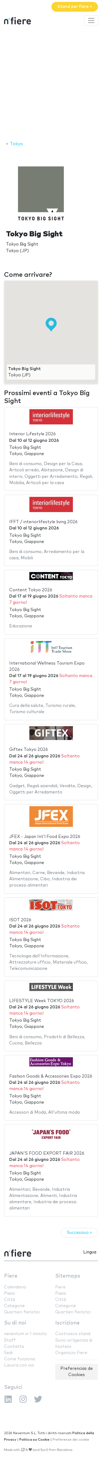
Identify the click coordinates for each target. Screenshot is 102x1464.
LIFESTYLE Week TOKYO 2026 (41, 1001)
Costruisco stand (72, 1334)
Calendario (15, 1287)
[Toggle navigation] (91, 20)
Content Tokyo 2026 (30, 590)
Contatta (14, 1347)
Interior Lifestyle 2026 (32, 434)
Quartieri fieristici (22, 1312)
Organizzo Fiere (71, 1353)
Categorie (14, 1306)
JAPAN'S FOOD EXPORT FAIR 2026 (46, 1153)
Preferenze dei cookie (70, 1439)
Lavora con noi (19, 1365)
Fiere (10, 1276)
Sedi (8, 1353)
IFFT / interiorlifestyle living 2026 (43, 522)
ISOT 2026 (20, 920)
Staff (10, 1340)
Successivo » (79, 1233)
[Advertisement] (51, 84)
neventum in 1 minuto (25, 1334)
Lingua (89, 1252)
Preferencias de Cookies (76, 1372)
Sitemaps (67, 1276)
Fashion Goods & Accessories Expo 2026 (50, 1076)
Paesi (9, 1293)
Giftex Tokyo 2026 (28, 750)
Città (9, 1300)
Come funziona (19, 1359)
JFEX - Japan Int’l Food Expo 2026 (44, 837)
